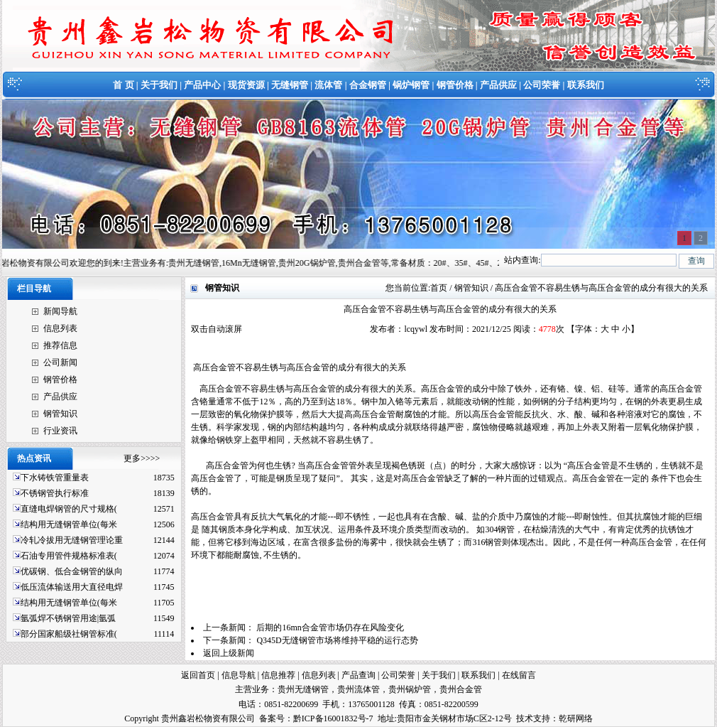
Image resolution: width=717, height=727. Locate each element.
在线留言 (519, 675)
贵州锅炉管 (409, 689)
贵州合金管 (460, 689)
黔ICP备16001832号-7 (333, 718)
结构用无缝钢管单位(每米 (69, 524)
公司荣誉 (541, 85)
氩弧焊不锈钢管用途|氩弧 (68, 618)
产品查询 (358, 675)
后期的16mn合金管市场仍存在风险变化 (329, 627)
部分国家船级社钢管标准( (69, 634)
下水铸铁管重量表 (55, 478)
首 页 (123, 85)
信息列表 (60, 328)
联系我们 (585, 85)
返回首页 (198, 675)
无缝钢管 (289, 85)
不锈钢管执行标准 (55, 493)
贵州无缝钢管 (303, 689)
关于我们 (159, 85)
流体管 (328, 85)
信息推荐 (278, 675)
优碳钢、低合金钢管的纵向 (72, 571)
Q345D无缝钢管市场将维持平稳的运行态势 (336, 640)
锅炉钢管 (411, 85)
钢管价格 (455, 85)
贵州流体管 (358, 689)
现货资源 (246, 85)
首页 (438, 288)
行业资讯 (60, 431)
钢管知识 (60, 414)
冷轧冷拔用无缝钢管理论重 (72, 540)
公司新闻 (60, 362)
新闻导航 (60, 311)
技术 (524, 718)
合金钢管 (367, 85)
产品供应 (498, 85)
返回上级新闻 (228, 653)
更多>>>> (142, 458)
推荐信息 (60, 345)
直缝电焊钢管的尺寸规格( (69, 509)
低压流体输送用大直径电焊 (72, 587)
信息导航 (238, 675)
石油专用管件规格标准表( (69, 556)
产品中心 (202, 85)
